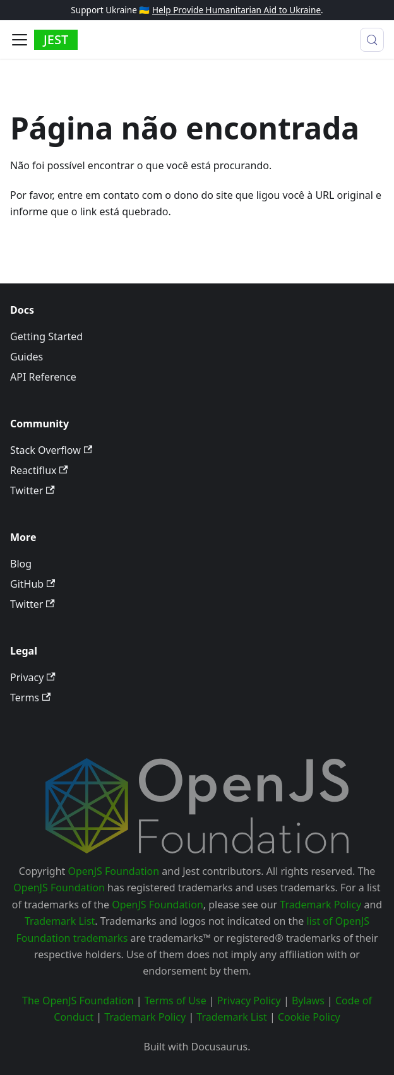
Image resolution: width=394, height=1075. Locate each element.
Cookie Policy (309, 1017)
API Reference (43, 377)
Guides (26, 357)
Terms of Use (175, 1000)
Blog (21, 564)
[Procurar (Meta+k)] (372, 40)
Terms (30, 697)
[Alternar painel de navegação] (19, 39)
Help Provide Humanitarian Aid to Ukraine (236, 10)
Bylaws (308, 1000)
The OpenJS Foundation (78, 1000)
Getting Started (46, 336)
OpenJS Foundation (114, 871)
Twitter (32, 490)
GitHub (32, 584)
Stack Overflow (51, 450)
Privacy (33, 677)
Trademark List (60, 921)
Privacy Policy (249, 1000)
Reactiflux (39, 470)
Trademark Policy (320, 905)
